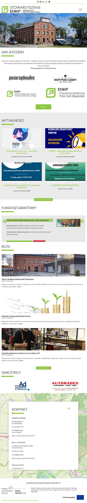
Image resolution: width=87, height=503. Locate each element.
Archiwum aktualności (43, 199)
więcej (19, 286)
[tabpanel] (43, 30)
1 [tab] (5, 43)
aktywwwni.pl (34, 500)
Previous (4, 221)
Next (82, 221)
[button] (2, 395)
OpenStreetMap (82, 477)
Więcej (43, 107)
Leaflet (73, 477)
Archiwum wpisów (44, 368)
